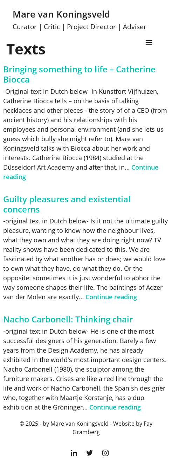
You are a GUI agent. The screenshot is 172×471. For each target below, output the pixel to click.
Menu (148, 42)
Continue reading (111, 297)
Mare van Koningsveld (79, 19)
